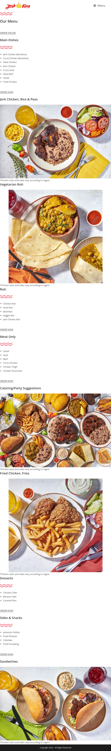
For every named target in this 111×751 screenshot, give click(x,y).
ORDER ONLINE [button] (8, 32)
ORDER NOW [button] (6, 92)
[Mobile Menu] (100, 6)
